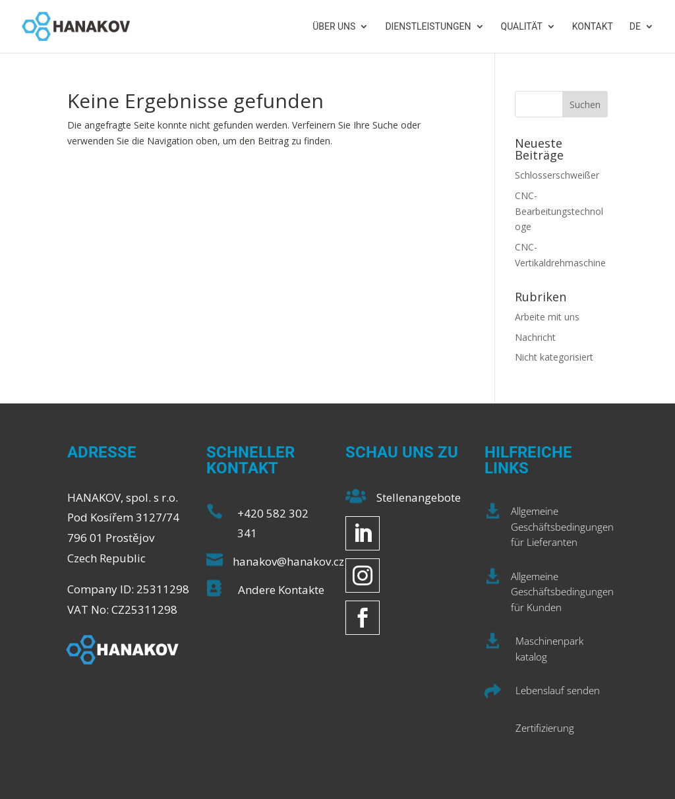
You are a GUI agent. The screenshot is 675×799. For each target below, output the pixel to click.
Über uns (333, 27)
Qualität (522, 27)
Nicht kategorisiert (554, 357)
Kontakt (592, 27)
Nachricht (535, 337)
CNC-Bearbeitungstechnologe (559, 211)
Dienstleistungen (428, 27)
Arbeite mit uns (547, 317)
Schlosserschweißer (557, 175)
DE (635, 27)
